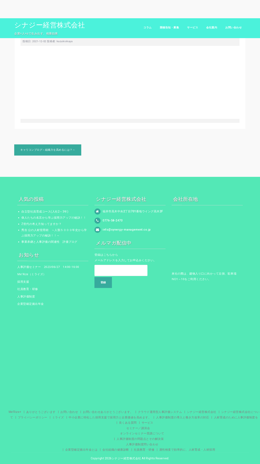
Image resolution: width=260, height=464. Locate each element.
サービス (192, 27)
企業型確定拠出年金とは (81, 449)
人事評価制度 (26, 296)
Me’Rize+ (15, 412)
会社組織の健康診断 (115, 449)
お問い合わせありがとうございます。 (108, 412)
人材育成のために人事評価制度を (236, 417)
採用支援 (23, 282)
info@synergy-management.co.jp (127, 229)
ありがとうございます (41, 412)
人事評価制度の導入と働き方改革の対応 (182, 417)
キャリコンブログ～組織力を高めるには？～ (47, 149)
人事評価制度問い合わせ (142, 444)
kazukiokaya (65, 41)
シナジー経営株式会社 (49, 25)
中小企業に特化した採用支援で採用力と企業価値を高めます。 (110, 417)
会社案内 (211, 27)
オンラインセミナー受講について (142, 433)
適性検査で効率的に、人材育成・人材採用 (187, 449)
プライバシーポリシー (32, 417)
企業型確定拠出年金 (30, 304)
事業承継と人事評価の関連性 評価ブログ (49, 241)
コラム (147, 27)
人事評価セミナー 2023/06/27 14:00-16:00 (48, 267)
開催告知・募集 (169, 27)
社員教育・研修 (27, 289)
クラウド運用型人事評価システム (160, 412)
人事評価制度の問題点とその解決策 (140, 438)
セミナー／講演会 (138, 428)
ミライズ (58, 417)
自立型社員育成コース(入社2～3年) (44, 211)
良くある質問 (128, 422)
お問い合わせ (233, 27)
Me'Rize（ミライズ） (31, 274)
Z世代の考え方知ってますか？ (41, 224)
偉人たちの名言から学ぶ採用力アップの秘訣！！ (53, 217)
